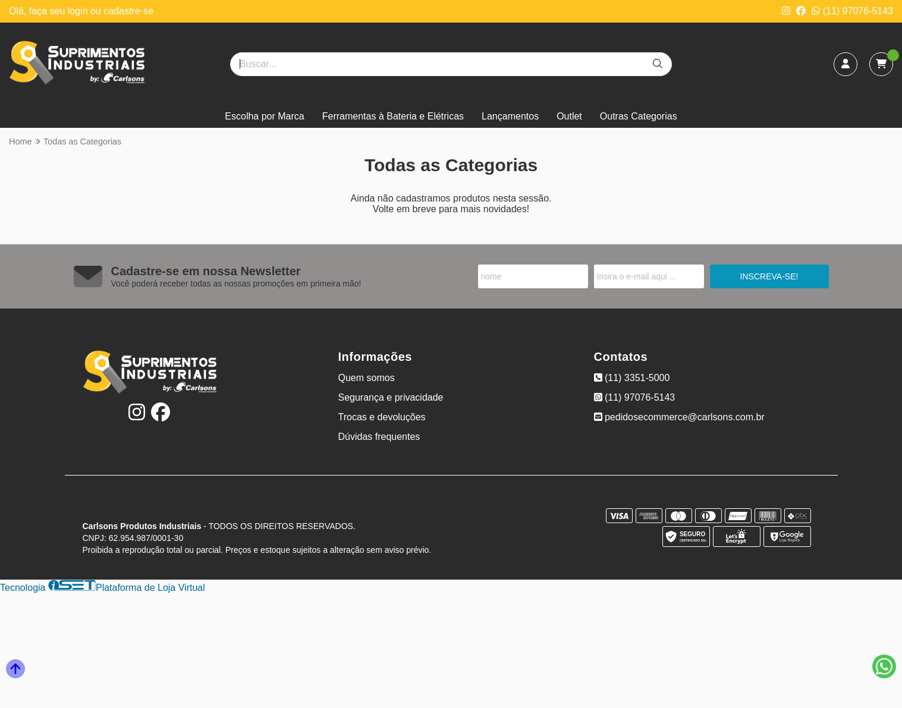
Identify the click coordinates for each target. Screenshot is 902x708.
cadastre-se (128, 11)
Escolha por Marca (264, 116)
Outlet (569, 116)
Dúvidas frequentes (379, 437)
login (79, 11)
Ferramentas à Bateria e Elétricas (393, 116)
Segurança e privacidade (391, 397)
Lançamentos (510, 116)
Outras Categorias (638, 116)
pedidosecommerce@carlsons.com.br (679, 417)
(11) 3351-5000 (632, 378)
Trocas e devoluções (382, 417)
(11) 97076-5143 (852, 11)
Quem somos (366, 378)
